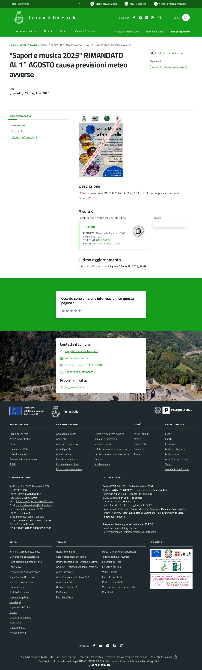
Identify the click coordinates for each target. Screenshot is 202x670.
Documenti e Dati (18, 449)
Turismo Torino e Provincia (115, 557)
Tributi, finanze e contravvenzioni (112, 454)
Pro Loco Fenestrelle (113, 582)
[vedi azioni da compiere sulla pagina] (175, 53)
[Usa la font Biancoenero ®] (104, 4)
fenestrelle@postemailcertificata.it (34, 501)
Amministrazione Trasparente (24, 551)
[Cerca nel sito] (186, 17)
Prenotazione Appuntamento (24, 572)
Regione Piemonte (65, 551)
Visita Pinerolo (109, 572)
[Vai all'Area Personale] (170, 4)
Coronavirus (140, 449)
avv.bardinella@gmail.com (123, 528)
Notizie (137, 439)
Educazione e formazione (69, 469)
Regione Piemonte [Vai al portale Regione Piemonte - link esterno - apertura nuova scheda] (20, 3)
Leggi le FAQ (16, 567)
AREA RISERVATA (99, 665)
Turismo (98, 459)
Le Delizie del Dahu (112, 567)
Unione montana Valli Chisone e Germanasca (80, 562)
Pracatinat (107, 592)
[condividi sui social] (158, 53)
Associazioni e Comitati (177, 469)
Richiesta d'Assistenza (21, 582)
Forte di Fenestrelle (112, 577)
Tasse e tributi (141, 434)
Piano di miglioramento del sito (25, 562)
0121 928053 (103, 240)
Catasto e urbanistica (67, 459)
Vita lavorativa (102, 464)
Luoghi (168, 439)
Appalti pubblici (64, 449)
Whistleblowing (17, 633)
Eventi (168, 434)
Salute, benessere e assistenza (111, 449)
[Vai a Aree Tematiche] (135, 4)
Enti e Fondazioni (18, 454)
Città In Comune (163, 657)
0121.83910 (20, 490)
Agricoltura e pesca (66, 434)
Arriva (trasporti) (64, 582)
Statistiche (15, 622)
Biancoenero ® (113, 661)
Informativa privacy (19, 597)
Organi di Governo (18, 434)
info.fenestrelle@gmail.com (106, 243)
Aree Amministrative (20, 439)
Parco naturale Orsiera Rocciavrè (119, 551)
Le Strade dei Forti (111, 562)
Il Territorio (170, 444)
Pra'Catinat (62, 592)
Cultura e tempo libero (67, 464)
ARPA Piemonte (64, 572)
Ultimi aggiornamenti (20, 617)
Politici (12, 464)
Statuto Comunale (19, 592)
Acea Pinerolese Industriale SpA (72, 577)
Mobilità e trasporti (104, 444)
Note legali (15, 602)
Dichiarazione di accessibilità (24, 557)
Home (12, 45)
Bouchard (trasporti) (66, 587)
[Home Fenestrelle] (44, 17)
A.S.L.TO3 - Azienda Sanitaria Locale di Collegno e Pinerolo (86, 567)
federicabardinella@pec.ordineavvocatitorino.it (132, 532)
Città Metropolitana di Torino (71, 557)
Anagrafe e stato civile (68, 444)
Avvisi (33, 45)
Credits (13, 612)
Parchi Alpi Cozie (64, 597)
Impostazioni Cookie (19, 607)
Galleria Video (172, 454)
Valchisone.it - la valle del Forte (118, 587)
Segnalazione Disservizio (22, 577)
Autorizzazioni (63, 454)
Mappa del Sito (17, 627)
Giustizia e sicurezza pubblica (109, 434)
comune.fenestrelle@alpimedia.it (33, 505)
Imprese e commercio (106, 439)
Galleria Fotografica (175, 449)
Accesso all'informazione (126, 31)
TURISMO (89, 227)
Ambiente (61, 439)
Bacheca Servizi (17, 587)
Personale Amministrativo (23, 459)
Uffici (12, 444)
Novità (23, 45)
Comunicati (140, 444)
